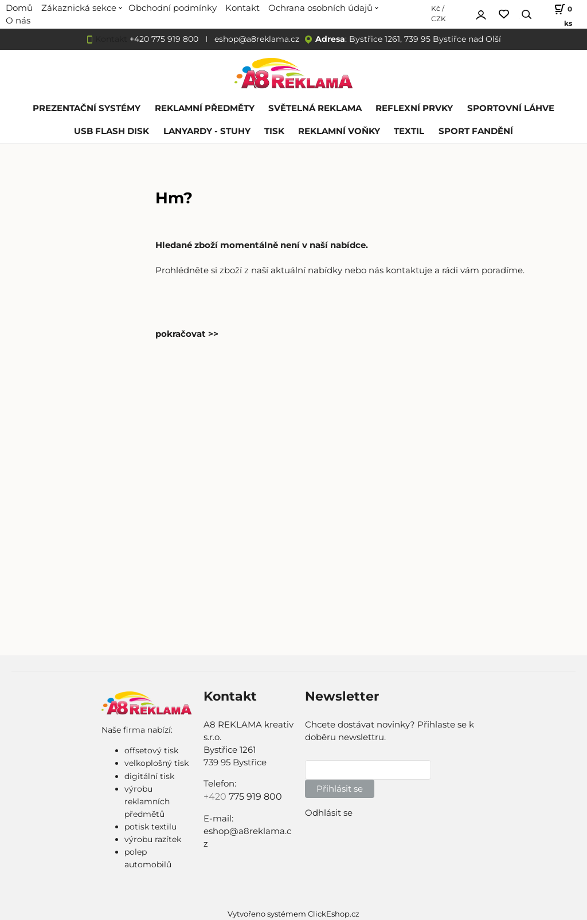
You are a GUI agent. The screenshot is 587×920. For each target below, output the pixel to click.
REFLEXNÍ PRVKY (414, 108)
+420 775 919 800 (164, 39)
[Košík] (557, 14)
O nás (18, 20)
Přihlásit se (339, 789)
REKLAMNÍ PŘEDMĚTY (205, 108)
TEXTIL (409, 131)
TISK (274, 131)
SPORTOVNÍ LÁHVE (510, 108)
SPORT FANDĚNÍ (476, 131)
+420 (216, 796)
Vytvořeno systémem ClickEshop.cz (293, 914)
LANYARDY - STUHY (207, 131)
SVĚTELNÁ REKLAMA (315, 108)
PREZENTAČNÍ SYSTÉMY (86, 108)
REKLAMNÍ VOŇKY (339, 131)
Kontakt (111, 39)
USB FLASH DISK (111, 131)
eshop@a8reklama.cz (256, 39)
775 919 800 (255, 796)
